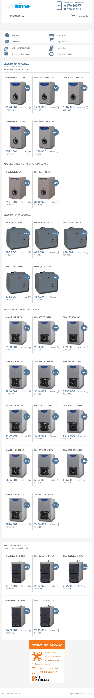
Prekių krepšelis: (83, 16)
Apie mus (15, 35)
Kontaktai (15, 41)
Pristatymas (62, 35)
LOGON (89, 694)
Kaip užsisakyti (63, 41)
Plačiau (26, 107)
